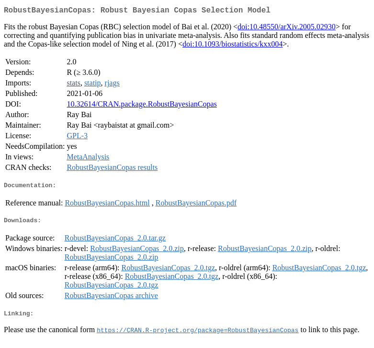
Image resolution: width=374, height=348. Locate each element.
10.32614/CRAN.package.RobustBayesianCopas (141, 106)
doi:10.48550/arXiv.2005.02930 (287, 28)
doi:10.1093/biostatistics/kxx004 (232, 46)
